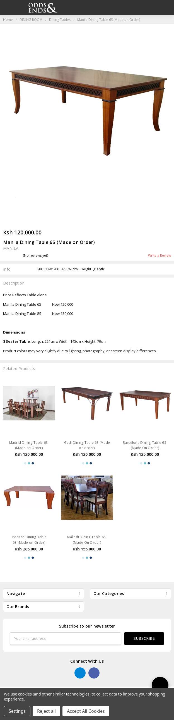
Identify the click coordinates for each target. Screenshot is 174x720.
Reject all (46, 711)
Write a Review (159, 256)
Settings (17, 711)
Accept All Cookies (86, 711)
